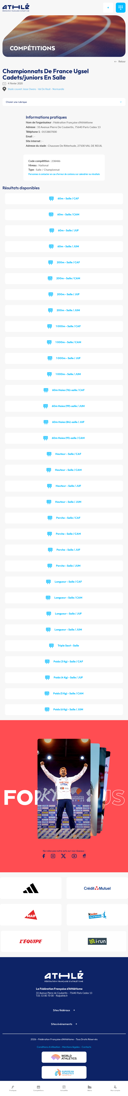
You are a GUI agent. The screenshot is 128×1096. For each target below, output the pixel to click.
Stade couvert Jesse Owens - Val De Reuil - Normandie (36, 89)
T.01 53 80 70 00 (45, 995)
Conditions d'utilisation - (49, 1046)
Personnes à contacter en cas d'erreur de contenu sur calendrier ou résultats (64, 174)
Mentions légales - (72, 1046)
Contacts (86, 1046)
